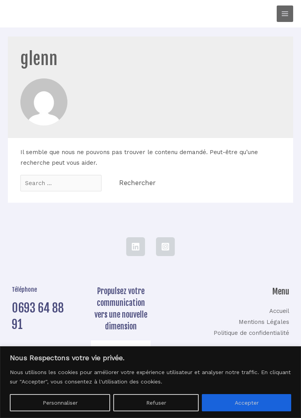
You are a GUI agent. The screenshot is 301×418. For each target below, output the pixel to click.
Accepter (247, 403)
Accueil (279, 310)
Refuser (156, 403)
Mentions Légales (264, 321)
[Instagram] (165, 246)
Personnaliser (60, 403)
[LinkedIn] (135, 246)
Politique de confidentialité (251, 332)
